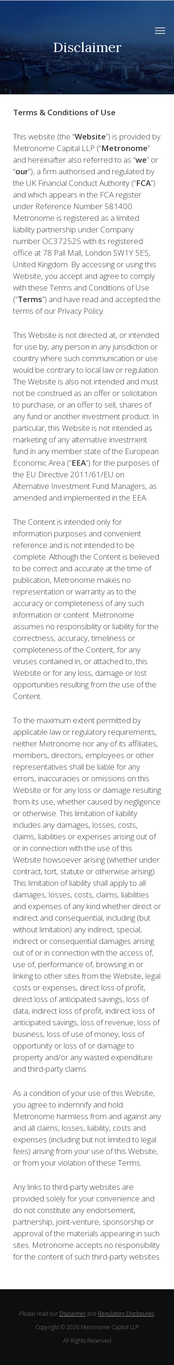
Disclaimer (72, 1314)
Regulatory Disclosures (126, 1314)
